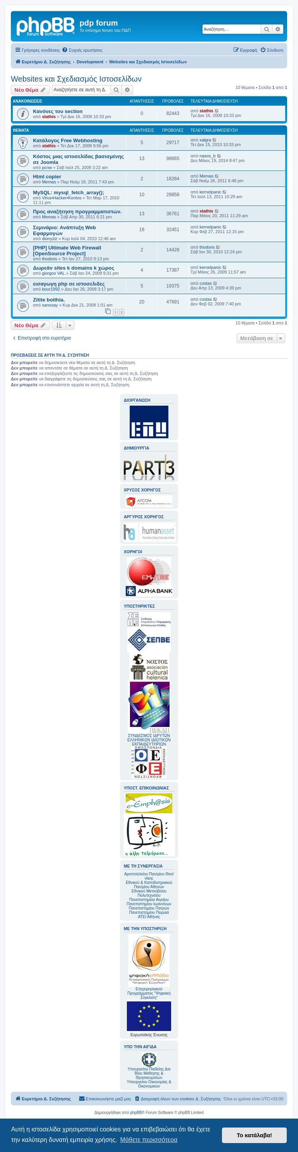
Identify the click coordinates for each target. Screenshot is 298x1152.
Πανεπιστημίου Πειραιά (149, 912)
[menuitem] (82, 50)
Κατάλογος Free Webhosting (67, 140)
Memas (49, 182)
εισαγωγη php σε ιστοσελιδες (69, 284)
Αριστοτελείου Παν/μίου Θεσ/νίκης (149, 876)
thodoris (49, 258)
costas (205, 283)
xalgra (205, 140)
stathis (48, 116)
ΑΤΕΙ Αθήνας (149, 917)
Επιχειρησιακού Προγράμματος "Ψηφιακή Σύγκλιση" (149, 967)
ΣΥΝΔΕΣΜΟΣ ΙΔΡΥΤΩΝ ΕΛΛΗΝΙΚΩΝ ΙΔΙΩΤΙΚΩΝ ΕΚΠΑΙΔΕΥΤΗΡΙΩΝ (148, 740)
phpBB (136, 1112)
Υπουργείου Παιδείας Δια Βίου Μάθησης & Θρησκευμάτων (149, 1073)
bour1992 (51, 289)
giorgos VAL (53, 273)
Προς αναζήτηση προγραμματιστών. (77, 211)
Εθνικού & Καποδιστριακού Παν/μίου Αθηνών (149, 884)
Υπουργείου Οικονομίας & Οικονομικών (149, 1084)
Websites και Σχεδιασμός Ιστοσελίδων (76, 79)
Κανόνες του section (58, 111)
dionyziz (49, 238)
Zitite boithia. (49, 300)
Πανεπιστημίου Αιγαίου (148, 900)
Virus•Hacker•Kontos (61, 197)
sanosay (50, 305)
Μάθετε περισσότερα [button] (149, 1139)
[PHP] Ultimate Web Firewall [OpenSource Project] (67, 250)
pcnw (47, 167)
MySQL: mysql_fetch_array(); (68, 192)
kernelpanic (210, 192)
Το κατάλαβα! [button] (254, 1135)
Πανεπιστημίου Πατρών (149, 908)
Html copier (47, 177)
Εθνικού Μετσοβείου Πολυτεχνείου (149, 893)
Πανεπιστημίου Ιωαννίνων (148, 904)
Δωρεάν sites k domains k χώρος (73, 268)
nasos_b (207, 155)
